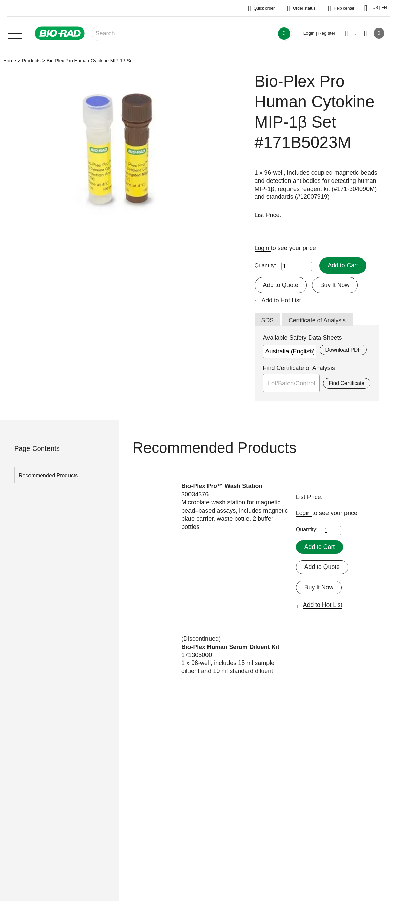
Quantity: (265, 265)
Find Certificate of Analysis (299, 368)
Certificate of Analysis (318, 320)
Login (263, 248)
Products (31, 60)
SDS (267, 320)
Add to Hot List (282, 300)
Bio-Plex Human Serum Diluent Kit (231, 647)
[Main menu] (15, 32)
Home (9, 60)
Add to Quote (281, 285)
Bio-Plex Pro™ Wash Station (222, 486)
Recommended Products (48, 476)
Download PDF (343, 350)
